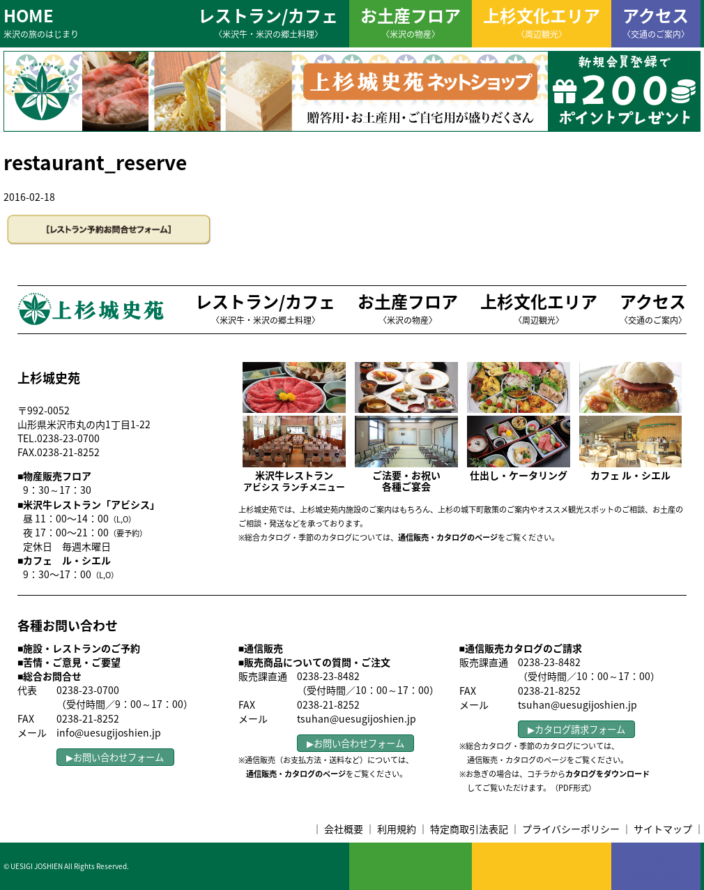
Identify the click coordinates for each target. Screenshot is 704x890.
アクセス (655, 21)
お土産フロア (410, 21)
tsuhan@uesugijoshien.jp (356, 718)
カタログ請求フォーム (580, 729)
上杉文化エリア (541, 21)
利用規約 (396, 829)
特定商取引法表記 (469, 829)
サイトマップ (663, 829)
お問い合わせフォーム (118, 757)
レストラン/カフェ (268, 21)
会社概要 (343, 829)
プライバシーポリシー (571, 829)
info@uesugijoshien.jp (108, 732)
